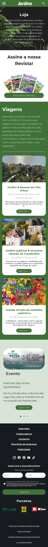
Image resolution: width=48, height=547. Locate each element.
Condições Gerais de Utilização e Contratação (24, 537)
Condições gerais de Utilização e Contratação (22, 483)
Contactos (24, 439)
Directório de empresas (24, 444)
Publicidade (24, 449)
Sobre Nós (24, 429)
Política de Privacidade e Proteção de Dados (26, 484)
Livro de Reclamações (24, 542)
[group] (9, 509)
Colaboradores (24, 434)
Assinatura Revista (24, 95)
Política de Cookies (24, 531)
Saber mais (22, 211)
